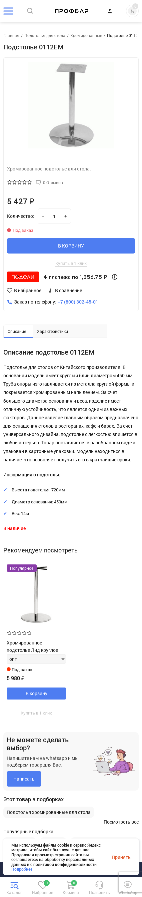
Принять (121, 857)
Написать (24, 779)
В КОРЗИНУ (71, 246)
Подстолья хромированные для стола (49, 812)
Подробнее (21, 869)
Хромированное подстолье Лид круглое (32, 646)
